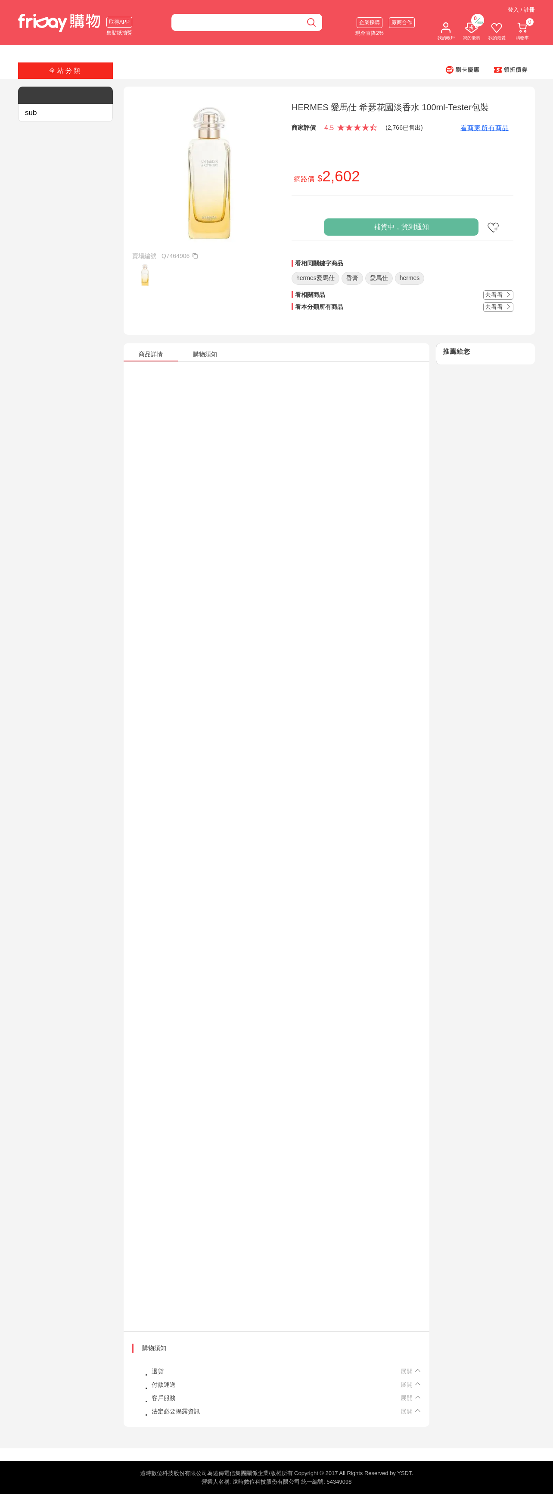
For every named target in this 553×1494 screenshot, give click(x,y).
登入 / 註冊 (521, 9)
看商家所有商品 (484, 127)
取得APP (119, 22)
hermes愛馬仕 (315, 277)
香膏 (352, 277)
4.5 (329, 127)
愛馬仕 (379, 277)
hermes (410, 277)
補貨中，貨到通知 (401, 226)
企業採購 (369, 22)
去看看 (498, 294)
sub (31, 113)
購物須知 (154, 1348)
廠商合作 (401, 22)
